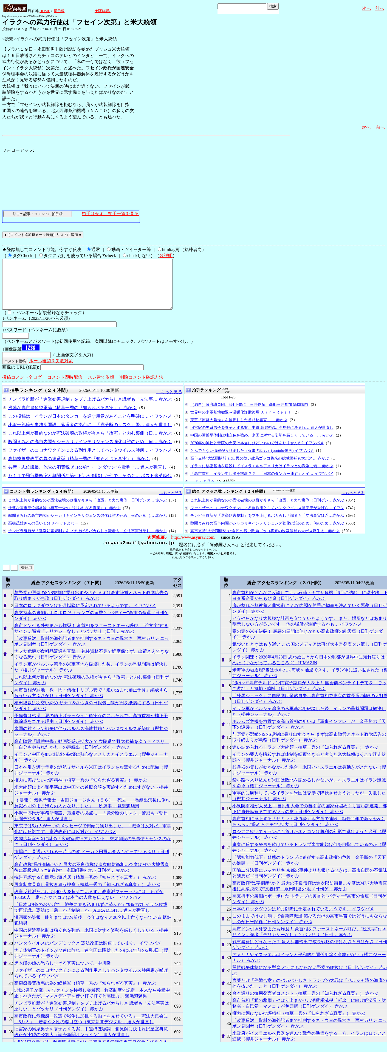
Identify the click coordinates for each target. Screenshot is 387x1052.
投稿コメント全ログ (22, 387)
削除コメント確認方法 (141, 387)
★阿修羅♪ (103, 11)
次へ (366, 8)
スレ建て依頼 (101, 387)
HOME (44, 11)
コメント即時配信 (64, 387)
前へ (379, 8)
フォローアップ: (18, 150)
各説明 (166, 255)
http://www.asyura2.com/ (193, 547)
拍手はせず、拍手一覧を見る (110, 213)
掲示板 (59, 11)
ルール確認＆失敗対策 (51, 370)
